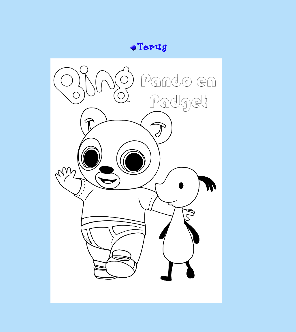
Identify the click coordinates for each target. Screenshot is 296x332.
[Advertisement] (148, 23)
